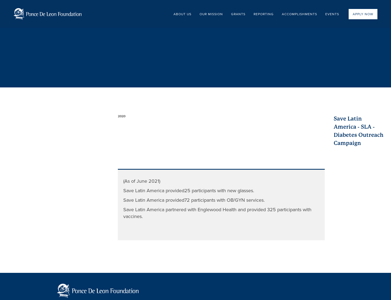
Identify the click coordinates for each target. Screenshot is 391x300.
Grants (238, 14)
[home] (47, 14)
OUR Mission (211, 14)
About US (182, 14)
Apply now (363, 14)
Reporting (264, 14)
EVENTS (332, 14)
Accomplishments (299, 14)
